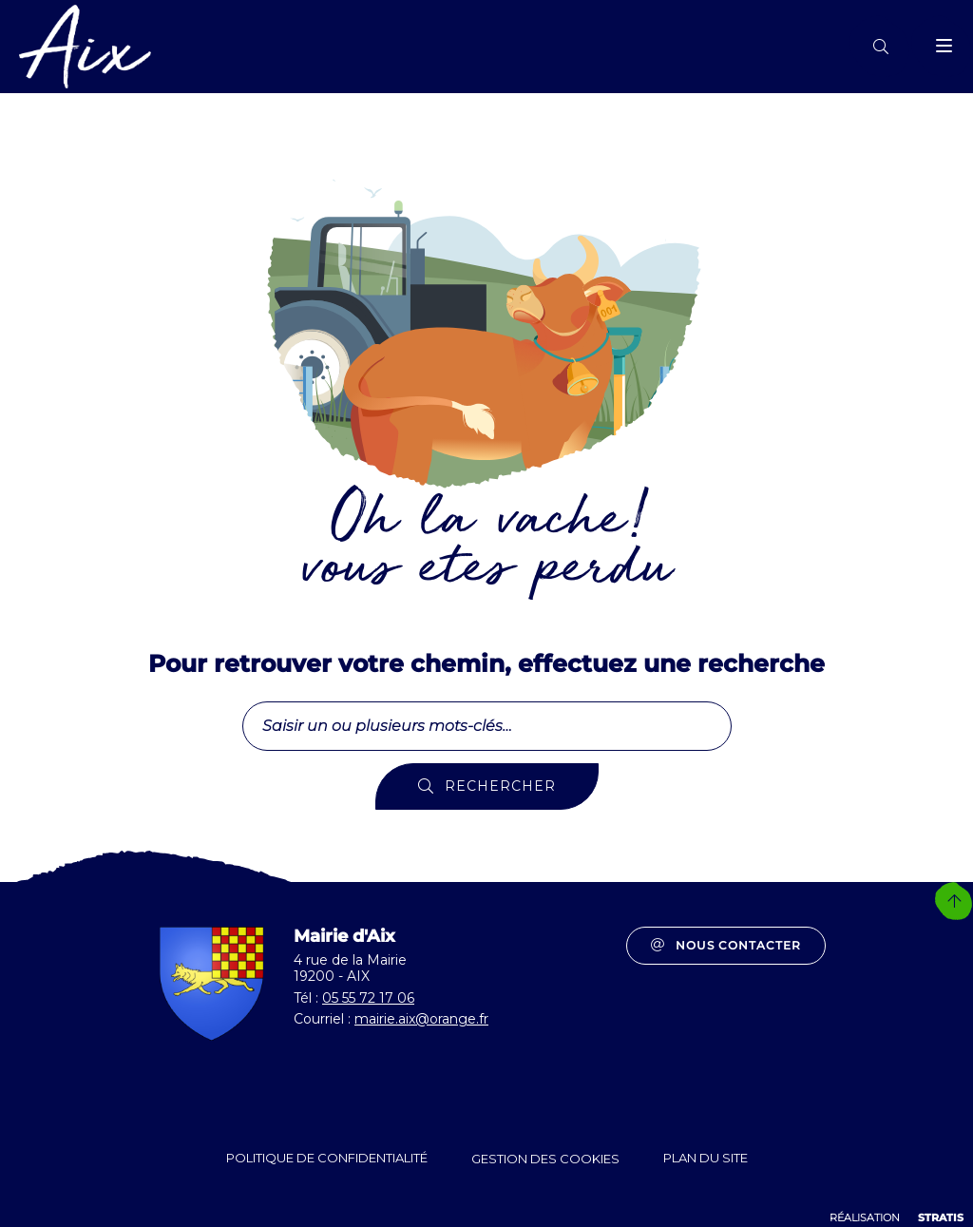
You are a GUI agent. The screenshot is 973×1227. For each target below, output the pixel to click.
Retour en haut (954, 901)
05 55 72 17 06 (368, 998)
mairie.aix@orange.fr (421, 1018)
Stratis (940, 1217)
